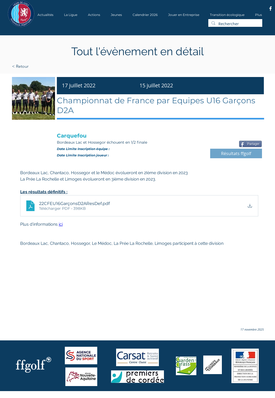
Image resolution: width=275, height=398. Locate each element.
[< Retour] (37, 66)
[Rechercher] (234, 24)
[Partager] (250, 144)
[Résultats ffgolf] (236, 153)
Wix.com (79, 396)
